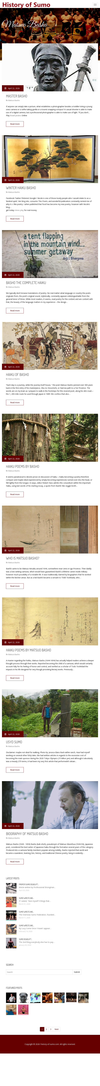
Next (57, 1023)
